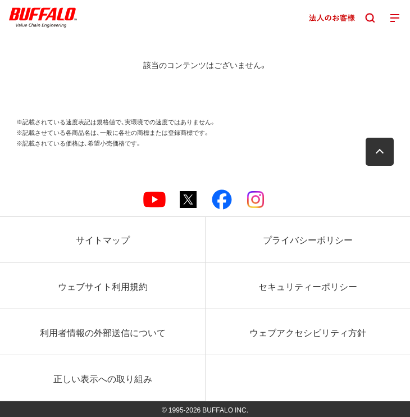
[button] (380, 152)
